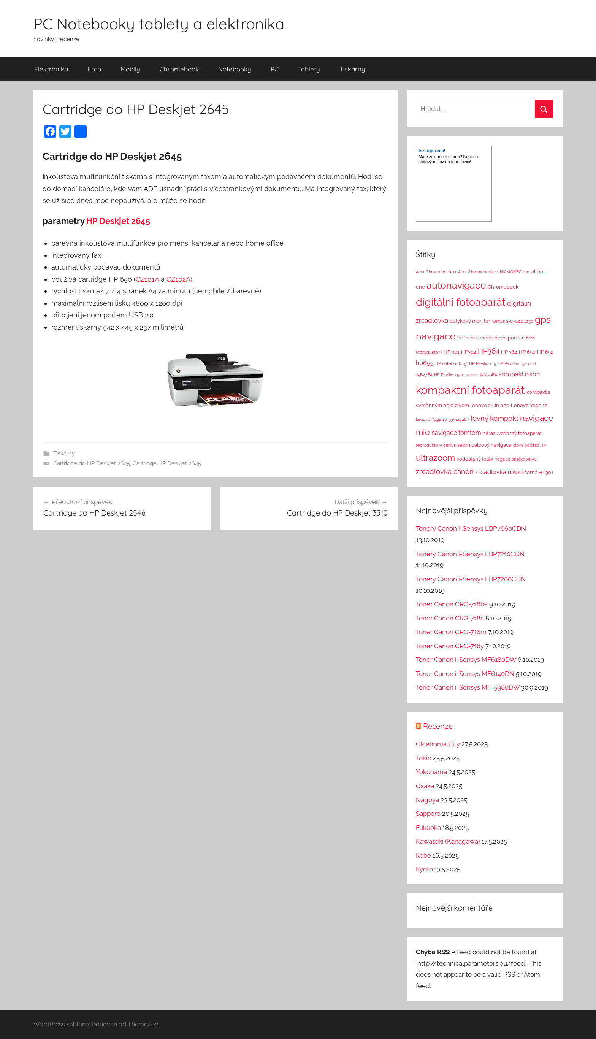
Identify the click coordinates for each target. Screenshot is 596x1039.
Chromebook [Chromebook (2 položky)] (503, 287)
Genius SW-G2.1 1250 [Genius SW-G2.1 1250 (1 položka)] (512, 321)
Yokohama (431, 772)
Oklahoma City (438, 744)
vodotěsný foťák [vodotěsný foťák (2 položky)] (475, 459)
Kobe (423, 855)
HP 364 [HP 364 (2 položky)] (509, 352)
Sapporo (428, 813)
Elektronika (51, 69)
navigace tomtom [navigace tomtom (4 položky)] (456, 432)
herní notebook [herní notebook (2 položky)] (475, 338)
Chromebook (179, 69)
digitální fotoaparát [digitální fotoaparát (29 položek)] (461, 302)
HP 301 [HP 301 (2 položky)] (452, 352)
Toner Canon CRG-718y (450, 646)
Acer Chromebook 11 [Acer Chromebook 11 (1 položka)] (436, 272)
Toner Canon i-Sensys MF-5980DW (468, 687)
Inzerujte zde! (431, 150)
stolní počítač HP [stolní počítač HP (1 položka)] (529, 445)
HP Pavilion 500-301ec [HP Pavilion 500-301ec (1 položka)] (456, 375)
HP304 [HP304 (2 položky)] (468, 352)
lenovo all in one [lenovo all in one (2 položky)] (490, 405)
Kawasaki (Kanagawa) (448, 841)
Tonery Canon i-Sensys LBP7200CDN (471, 579)
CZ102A (178, 279)
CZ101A (147, 279)
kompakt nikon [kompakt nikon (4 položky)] (519, 374)
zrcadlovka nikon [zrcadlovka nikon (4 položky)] (499, 472)
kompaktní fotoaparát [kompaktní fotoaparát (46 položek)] (470, 390)
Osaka (425, 786)
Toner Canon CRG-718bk (452, 604)
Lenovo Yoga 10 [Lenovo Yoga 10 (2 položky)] (529, 405)
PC (275, 69)
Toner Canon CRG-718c (450, 618)
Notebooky (234, 69)
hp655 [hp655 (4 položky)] (425, 362)
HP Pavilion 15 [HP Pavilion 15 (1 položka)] (482, 363)
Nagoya (427, 800)
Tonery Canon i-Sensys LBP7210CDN (470, 554)
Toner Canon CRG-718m (451, 632)
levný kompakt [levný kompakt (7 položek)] (494, 418)
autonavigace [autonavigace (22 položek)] (456, 285)
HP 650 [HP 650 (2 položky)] (527, 352)
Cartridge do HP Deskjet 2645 (91, 463)
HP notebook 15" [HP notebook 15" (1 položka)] (451, 363)
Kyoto (424, 869)
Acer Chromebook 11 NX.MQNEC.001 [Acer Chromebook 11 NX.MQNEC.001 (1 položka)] (494, 272)
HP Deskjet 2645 (118, 221)
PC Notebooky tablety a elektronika (158, 23)
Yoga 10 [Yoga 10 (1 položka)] (502, 459)
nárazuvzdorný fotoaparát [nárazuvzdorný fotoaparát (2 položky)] (512, 433)
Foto (94, 69)
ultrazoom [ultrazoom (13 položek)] (435, 458)
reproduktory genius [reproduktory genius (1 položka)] (436, 445)
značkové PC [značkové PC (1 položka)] (524, 459)
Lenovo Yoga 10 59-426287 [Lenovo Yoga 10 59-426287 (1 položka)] (442, 419)
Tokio (423, 758)
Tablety (309, 69)
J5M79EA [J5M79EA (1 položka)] (488, 375)
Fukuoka (428, 827)
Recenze (438, 726)
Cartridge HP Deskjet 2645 (167, 463)
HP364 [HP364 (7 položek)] (488, 351)
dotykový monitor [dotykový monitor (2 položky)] (470, 321)
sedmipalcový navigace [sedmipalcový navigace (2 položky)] (484, 445)
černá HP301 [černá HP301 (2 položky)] (538, 472)
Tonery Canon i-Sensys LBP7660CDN (471, 528)
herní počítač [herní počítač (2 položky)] (510, 338)
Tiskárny (352, 69)
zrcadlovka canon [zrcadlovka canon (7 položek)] (445, 471)
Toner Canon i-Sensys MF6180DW (466, 659)
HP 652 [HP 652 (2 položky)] (545, 352)
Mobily (130, 69)
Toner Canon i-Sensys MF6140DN (465, 673)
